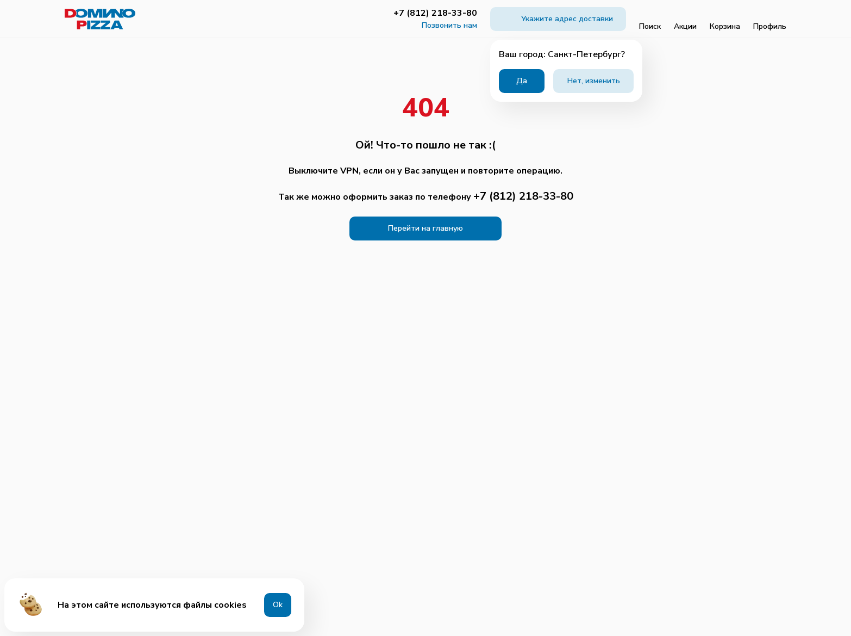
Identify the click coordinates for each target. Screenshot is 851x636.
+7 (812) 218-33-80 (435, 13)
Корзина (725, 19)
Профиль (769, 19)
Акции (685, 19)
